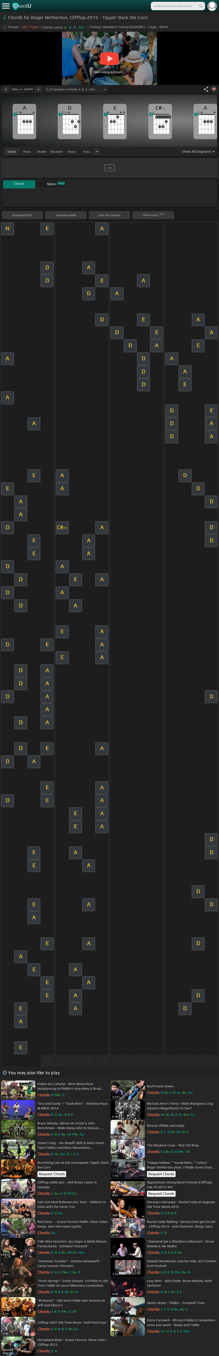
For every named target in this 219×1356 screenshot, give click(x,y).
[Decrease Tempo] (5, 89)
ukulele (41, 151)
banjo (71, 151)
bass (86, 151)
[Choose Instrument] (97, 151)
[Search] (200, 6)
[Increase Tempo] (38, 89)
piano (27, 151)
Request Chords (52, 1174)
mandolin (56, 151)
